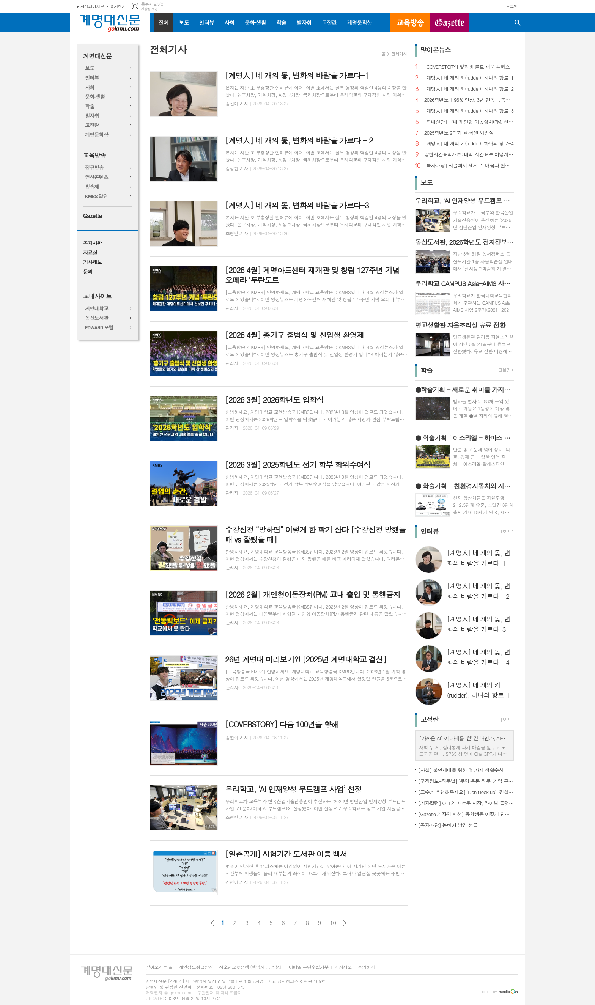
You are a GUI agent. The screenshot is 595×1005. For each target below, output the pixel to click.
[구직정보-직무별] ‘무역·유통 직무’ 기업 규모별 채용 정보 (466, 781)
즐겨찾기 (118, 6)
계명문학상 (359, 22)
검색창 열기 (517, 22)
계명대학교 (96, 308)
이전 (212, 923)
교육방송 (410, 22)
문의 (87, 272)
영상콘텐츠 (96, 177)
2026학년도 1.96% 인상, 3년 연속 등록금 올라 (469, 100)
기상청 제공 (149, 8)
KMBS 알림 (96, 196)
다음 (344, 923)
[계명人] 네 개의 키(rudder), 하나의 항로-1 (469, 78)
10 (333, 922)
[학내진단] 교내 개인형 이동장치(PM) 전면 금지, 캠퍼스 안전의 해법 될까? (469, 122)
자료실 (90, 253)
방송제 (92, 187)
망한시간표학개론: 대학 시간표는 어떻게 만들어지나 (469, 154)
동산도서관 (96, 318)
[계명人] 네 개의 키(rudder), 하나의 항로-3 (469, 111)
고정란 (329, 22)
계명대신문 (97, 56)
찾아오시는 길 (159, 967)
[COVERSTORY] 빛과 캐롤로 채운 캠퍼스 (467, 67)
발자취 (303, 22)
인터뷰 (206, 22)
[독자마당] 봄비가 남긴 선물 (448, 825)
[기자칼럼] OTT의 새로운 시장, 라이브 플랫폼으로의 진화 (466, 803)
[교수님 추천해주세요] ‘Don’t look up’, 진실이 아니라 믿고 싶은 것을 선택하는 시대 (466, 792)
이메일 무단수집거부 (309, 967)
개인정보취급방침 (196, 967)
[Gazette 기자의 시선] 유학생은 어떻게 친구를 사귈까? (466, 814)
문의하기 (366, 967)
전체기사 (399, 54)
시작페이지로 (92, 6)
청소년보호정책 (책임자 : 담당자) (250, 967)
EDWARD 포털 (99, 327)
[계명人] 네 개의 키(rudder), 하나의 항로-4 (469, 143)
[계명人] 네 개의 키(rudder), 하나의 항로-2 (469, 89)
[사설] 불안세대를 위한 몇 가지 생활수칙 (461, 770)
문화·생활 (255, 22)
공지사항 (92, 243)
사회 (229, 22)
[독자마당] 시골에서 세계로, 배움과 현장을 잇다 (469, 165)
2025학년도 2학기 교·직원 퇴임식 (459, 133)
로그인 (512, 6)
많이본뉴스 (435, 49)
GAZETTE (449, 22)
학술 (281, 22)
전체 (163, 22)
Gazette (92, 216)
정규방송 (94, 168)
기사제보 (92, 262)
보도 (184, 22)
